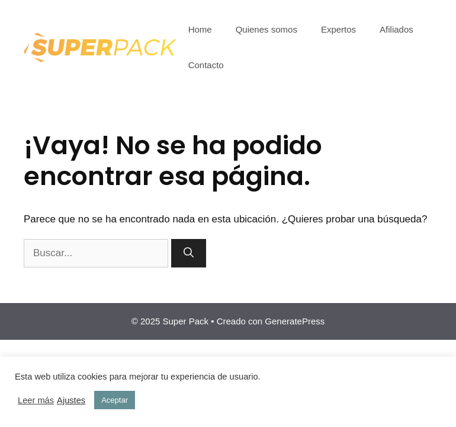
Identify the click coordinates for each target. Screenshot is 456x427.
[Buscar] (188, 253)
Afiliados (396, 29)
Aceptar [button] (114, 400)
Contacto (206, 65)
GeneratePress (295, 321)
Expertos (338, 29)
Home (200, 29)
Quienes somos (266, 29)
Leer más (36, 400)
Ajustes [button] (71, 400)
